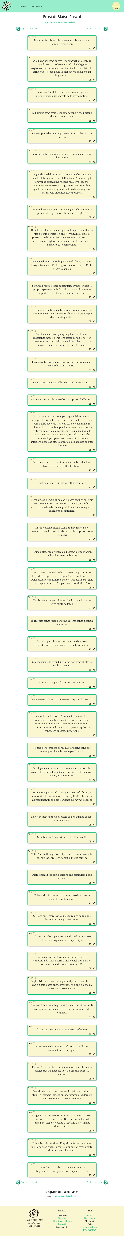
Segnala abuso (90, 1227)
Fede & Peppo (34, 1226)
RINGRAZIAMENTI (90, 1230)
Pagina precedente (29, 28)
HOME (90, 1215)
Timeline (62, 1218)
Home (23, 6)
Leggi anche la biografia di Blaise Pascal (62, 22)
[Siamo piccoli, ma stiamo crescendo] (116, 6)
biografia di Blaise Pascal (66, 1196)
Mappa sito (90, 1221)
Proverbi (62, 1224)
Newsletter (62, 1215)
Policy (90, 1224)
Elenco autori (36, 6)
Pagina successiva (95, 28)
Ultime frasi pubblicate (62, 1221)
